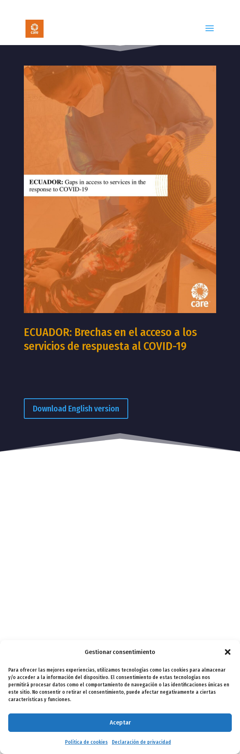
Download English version (76, 408)
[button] (228, 652)
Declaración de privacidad (141, 742)
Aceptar (120, 722)
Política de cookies (86, 742)
